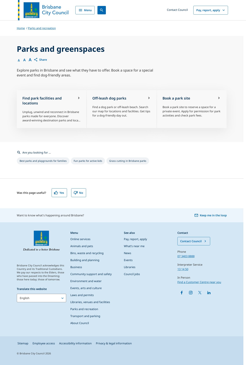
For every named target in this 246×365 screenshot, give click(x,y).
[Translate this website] (41, 298)
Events (128, 260)
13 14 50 (182, 269)
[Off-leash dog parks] (122, 109)
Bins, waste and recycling (87, 253)
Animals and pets (81, 246)
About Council (79, 323)
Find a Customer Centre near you (199, 282)
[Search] (101, 10)
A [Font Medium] (24, 60)
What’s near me (134, 246)
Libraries (129, 267)
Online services (80, 239)
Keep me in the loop (210, 215)
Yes (59, 193)
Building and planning (84, 260)
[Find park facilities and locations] (52, 109)
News (127, 253)
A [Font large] (30, 60)
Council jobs (132, 274)
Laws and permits (82, 295)
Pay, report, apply (211, 10)
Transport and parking (85, 316)
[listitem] (43, 160)
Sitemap (22, 343)
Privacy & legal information (114, 343)
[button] (40, 60)
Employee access (44, 343)
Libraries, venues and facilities (90, 302)
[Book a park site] (192, 109)
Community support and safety (91, 274)
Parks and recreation (84, 309)
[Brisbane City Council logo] (43, 10)
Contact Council (177, 10)
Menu (85, 10)
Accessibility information (75, 343)
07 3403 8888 (186, 256)
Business (76, 267)
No (78, 193)
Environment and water (86, 281)
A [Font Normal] (19, 60)
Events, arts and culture (86, 288)
